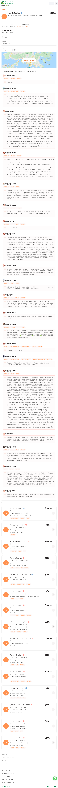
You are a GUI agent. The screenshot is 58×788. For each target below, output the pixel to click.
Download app (6, 770)
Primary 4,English (17, 525)
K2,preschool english (18, 541)
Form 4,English (16, 655)
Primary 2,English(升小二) (20, 575)
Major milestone (6, 764)
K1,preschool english (18, 622)
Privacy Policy (6, 776)
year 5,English (14, 13)
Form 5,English (16, 508)
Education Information (8, 757)
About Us (4, 754)
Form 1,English (16, 558)
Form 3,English (16, 591)
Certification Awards (8, 760)
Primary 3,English (17, 688)
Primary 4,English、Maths (20, 638)
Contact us (5, 767)
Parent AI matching (7, 779)
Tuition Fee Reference (8, 773)
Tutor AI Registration (8, 782)
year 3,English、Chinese (20, 705)
